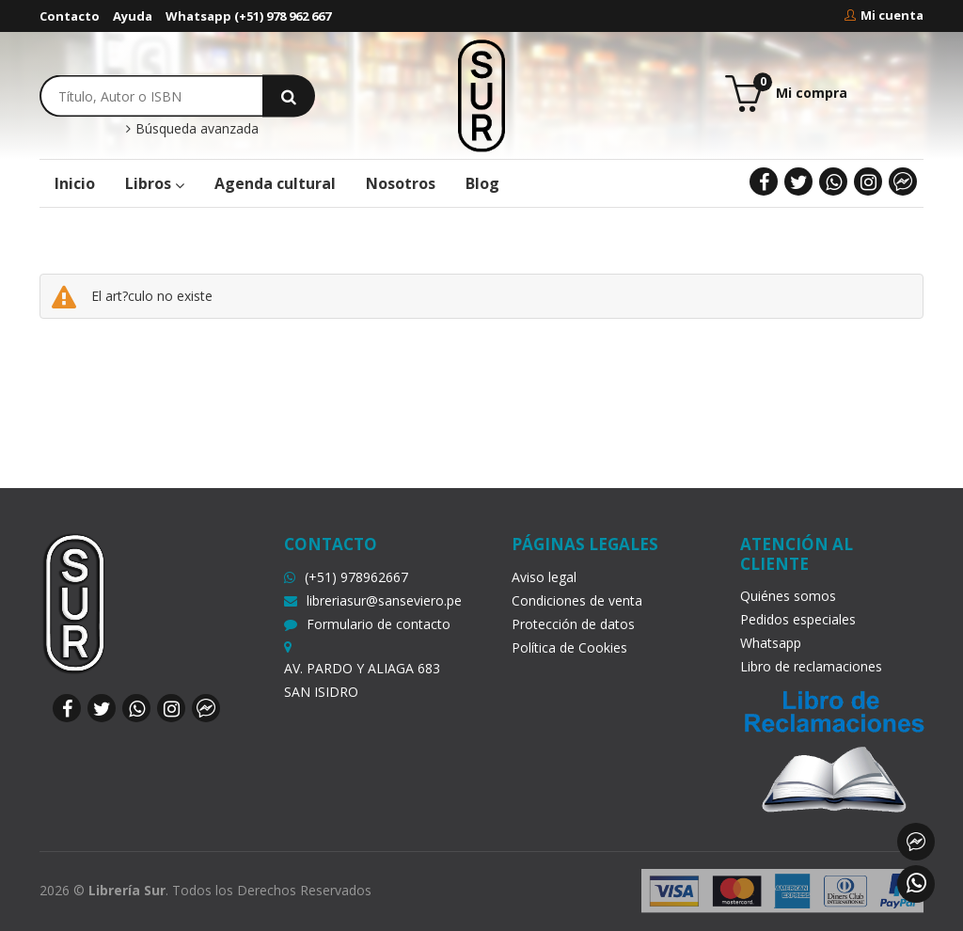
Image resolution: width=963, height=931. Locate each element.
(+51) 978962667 (346, 577)
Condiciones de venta (577, 600)
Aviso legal (544, 577)
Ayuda (132, 16)
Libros (154, 183)
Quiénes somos (788, 596)
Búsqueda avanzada (192, 128)
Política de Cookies (569, 647)
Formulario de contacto (367, 624)
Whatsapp (770, 643)
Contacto (69, 16)
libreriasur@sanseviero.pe (373, 600)
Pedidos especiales (798, 619)
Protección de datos (573, 624)
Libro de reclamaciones (811, 666)
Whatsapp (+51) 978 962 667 (248, 16)
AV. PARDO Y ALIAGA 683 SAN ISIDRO (362, 680)
